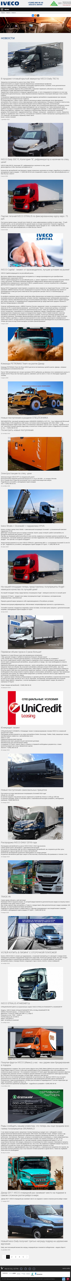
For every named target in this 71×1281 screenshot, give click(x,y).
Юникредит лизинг (10, 727)
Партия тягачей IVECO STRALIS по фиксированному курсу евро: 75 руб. (34, 217)
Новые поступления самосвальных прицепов (24, 790)
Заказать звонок (35, 5)
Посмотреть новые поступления (17, 430)
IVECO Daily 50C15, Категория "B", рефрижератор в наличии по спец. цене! (35, 160)
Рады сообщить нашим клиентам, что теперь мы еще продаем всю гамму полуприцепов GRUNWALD (35, 1127)
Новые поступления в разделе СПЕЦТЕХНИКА (24, 417)
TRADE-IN (6, 896)
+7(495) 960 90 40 (35, 3)
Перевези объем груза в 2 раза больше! (21, 651)
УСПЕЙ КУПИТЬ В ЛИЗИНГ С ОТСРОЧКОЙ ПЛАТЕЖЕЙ (29, 952)
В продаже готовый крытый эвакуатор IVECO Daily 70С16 (30, 78)
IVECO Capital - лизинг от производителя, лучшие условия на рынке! (35, 269)
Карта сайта (66, 1268)
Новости (8, 12)
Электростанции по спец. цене (16, 473)
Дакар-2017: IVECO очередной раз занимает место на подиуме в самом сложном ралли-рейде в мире (33, 1194)
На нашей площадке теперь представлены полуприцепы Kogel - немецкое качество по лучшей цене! (33, 588)
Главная (3, 12)
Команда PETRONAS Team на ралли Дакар (22, 363)
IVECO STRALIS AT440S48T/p (15, 1003)
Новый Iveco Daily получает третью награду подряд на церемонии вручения (34, 1242)
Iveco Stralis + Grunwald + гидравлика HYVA (22, 526)
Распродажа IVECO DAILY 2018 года (19, 842)
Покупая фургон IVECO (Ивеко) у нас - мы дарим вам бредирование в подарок (35, 1063)
